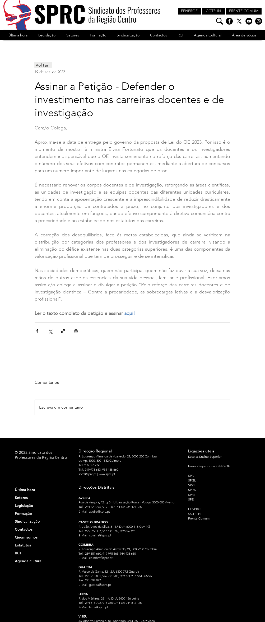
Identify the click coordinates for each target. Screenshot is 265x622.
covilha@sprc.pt (100, 535)
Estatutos (23, 545)
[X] (239, 21)
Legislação (24, 505)
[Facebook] (229, 21)
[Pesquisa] (219, 21)
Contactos (23, 529)
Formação (23, 513)
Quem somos (26, 537)
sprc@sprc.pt (87, 474)
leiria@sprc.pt (98, 607)
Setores (21, 497)
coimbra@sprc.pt (101, 558)
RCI (18, 553)
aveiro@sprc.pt (99, 511)
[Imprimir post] (75, 331)
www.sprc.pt (107, 474)
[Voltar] (43, 65)
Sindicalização (27, 521)
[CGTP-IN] (213, 11)
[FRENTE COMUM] (244, 11)
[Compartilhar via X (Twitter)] (50, 331)
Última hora (25, 489)
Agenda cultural (29, 561)
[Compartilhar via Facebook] (37, 331)
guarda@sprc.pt (100, 585)
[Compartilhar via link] (63, 331)
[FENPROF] (189, 11)
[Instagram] (258, 21)
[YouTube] (248, 21)
